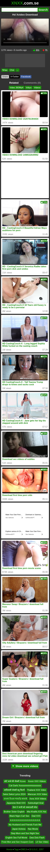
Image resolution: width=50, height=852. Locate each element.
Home (9, 849)
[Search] (19, 10)
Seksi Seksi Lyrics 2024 (14, 794)
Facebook (26, 76)
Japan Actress (18, 829)
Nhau (4, 70)
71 (44, 50)
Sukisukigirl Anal (35, 803)
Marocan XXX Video (37, 794)
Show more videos (25, 766)
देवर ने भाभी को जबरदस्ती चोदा (25, 807)
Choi (12, 70)
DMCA (24, 849)
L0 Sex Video (42, 842)
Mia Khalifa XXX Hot (36, 811)
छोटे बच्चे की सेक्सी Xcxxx (14, 781)
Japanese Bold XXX (16, 803)
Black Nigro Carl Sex (19, 816)
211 (36, 50)
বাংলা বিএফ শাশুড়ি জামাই (15, 798)
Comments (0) (32, 82)
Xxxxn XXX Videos (37, 781)
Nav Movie (33, 829)
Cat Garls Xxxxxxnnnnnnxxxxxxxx (25, 785)
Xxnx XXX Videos (37, 798)
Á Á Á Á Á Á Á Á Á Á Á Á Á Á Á (25, 820)
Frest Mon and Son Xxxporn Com (17, 842)
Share (5, 76)
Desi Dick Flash (37, 837)
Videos (37, 87)
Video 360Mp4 (16, 87)
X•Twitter (14, 76)
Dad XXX (36, 816)
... (17, 70)
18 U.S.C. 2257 (36, 849)
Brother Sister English (14, 811)
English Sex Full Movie (16, 837)
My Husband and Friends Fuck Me (25, 824)
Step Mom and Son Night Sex (25, 833)
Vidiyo (28, 87)
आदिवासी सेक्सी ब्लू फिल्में (14, 790)
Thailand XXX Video (36, 790)
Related (14, 82)
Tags (16, 849)
